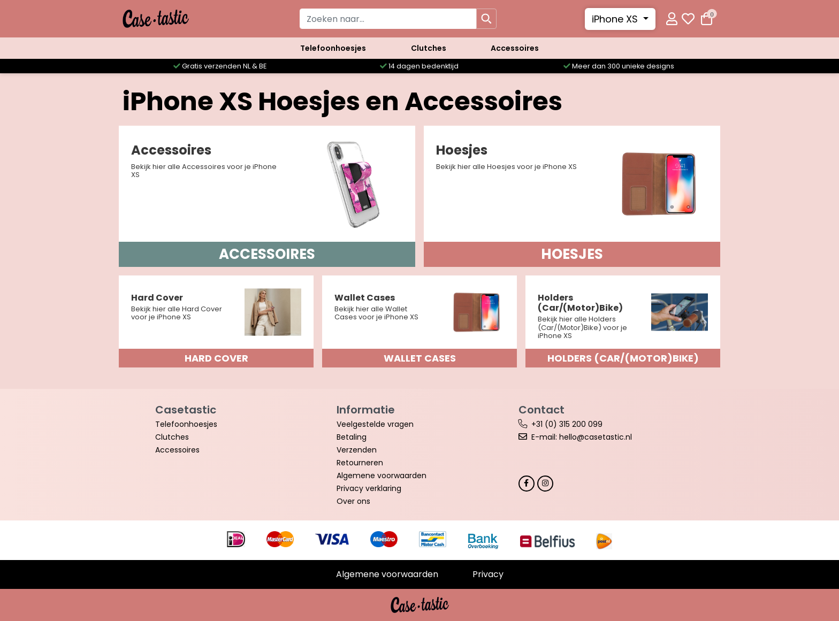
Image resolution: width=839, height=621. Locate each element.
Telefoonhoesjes (333, 48)
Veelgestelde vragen (375, 424)
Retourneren (360, 462)
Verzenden (357, 449)
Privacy (488, 574)
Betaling (352, 437)
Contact (541, 409)
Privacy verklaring (369, 488)
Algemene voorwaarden (381, 475)
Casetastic (185, 409)
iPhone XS (616, 19)
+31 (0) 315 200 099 (566, 424)
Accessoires (515, 48)
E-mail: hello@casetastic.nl (581, 437)
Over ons (353, 501)
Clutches (428, 48)
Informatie (366, 409)
